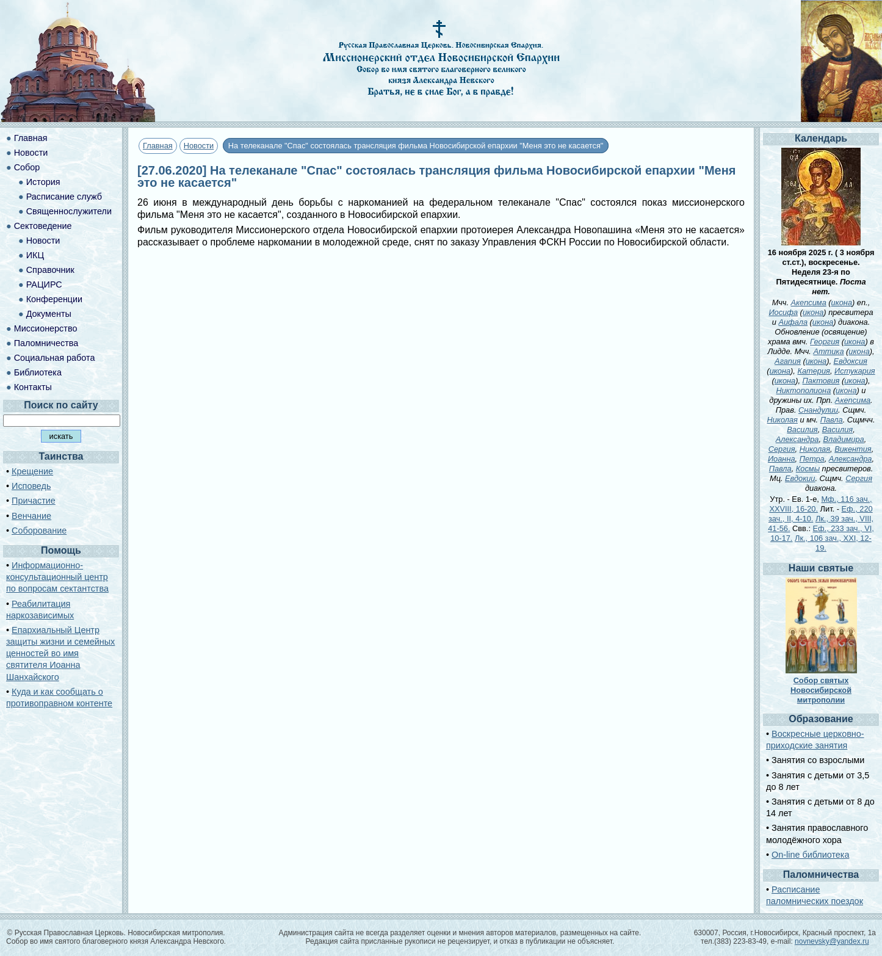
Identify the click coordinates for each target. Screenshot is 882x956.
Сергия (781, 449)
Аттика (828, 351)
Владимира (843, 439)
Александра (797, 439)
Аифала (793, 322)
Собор (27, 167)
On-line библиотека (810, 855)
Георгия (824, 341)
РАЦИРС (44, 284)
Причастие (34, 500)
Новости (199, 145)
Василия (802, 429)
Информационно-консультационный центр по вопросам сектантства (57, 576)
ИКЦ (35, 255)
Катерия (813, 370)
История (43, 182)
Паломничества (46, 343)
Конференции (54, 299)
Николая (782, 419)
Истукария (854, 370)
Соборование (39, 530)
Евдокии (800, 478)
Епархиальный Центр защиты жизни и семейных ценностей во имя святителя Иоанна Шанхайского (60, 653)
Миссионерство (46, 328)
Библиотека (38, 372)
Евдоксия (850, 361)
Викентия (852, 449)
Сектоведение (43, 226)
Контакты (33, 387)
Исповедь (31, 486)
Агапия (788, 361)
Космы (808, 468)
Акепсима (808, 302)
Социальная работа (54, 358)
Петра (812, 458)
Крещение (32, 471)
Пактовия (821, 380)
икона (841, 302)
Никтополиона (803, 390)
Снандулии (818, 410)
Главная (158, 145)
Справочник (50, 270)
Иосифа (783, 312)
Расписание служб (64, 196)
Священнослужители (69, 211)
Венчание (31, 516)
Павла (831, 419)
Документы (48, 314)
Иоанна (781, 458)
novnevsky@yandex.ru (832, 941)
